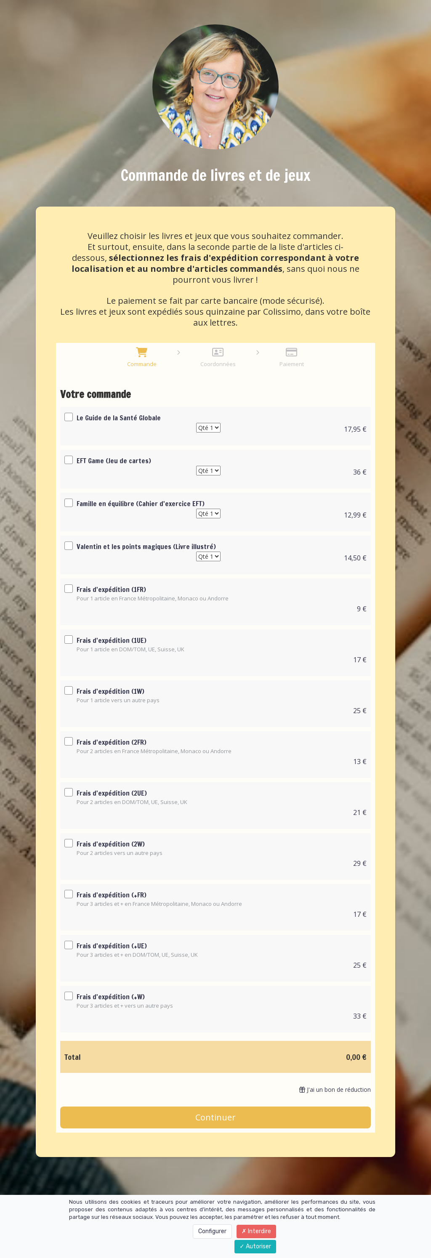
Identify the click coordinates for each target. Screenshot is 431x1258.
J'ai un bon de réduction (335, 1089)
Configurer (212, 1231)
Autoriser (255, 1246)
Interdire (256, 1231)
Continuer (215, 1117)
